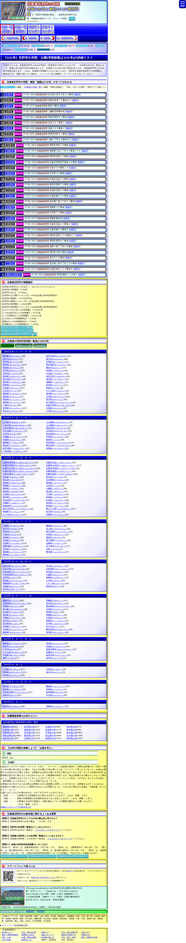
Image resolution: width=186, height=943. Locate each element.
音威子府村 (59, 405)
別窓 (30, 327)
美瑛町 (12, 606)
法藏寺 (10, 218)
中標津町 (58, 569)
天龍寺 (10, 196)
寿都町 (12, 511)
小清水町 (14, 451)
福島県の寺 (29, 730)
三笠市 (10, 649)
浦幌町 (56, 382)
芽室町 (12, 655)
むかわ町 (13, 652)
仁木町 (54, 580)
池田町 (55, 370)
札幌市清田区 (18, 465)
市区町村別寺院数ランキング (14, 327)
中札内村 (15, 569)
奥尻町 (13, 399)
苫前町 (13, 549)
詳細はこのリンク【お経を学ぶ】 (16, 807)
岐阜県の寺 (71, 738)
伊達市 (9, 531)
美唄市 (53, 612)
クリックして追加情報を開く (15, 925)
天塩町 (12, 540)
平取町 (13, 618)
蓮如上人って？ (47, 935)
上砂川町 (16, 425)
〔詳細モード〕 (7, 87)
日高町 (55, 609)
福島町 (56, 621)
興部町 (13, 402)
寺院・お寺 (6, 937)
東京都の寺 (71, 732)
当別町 (13, 543)
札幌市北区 (59, 462)
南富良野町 (60, 649)
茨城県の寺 (50, 730)
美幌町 (55, 615)
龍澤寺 (10, 252)
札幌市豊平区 (19, 471)
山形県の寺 (8, 730)
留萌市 (10, 695)
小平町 (55, 411)
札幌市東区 (17, 474)
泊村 (53, 549)
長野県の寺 (50, 738)
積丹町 (14, 497)
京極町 (14, 437)
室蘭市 (54, 652)
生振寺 (10, 168)
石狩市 (11, 373)
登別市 (12, 589)
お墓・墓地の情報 (29, 937)
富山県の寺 (50, 735)
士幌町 (55, 488)
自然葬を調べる (47, 937)
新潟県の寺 (29, 735)
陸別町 (13, 689)
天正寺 (10, 190)
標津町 (12, 488)
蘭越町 (56, 686)
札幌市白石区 (62, 465)
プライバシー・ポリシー (12, 911)
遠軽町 (13, 394)
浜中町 (56, 603)
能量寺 (10, 207)
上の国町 (58, 425)
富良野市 (11, 624)
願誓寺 (8, 100)
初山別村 (15, 500)
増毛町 (55, 643)
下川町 (56, 494)
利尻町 (55, 689)
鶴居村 (54, 537)
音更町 (13, 408)
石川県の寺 (71, 735)
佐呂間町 (56, 480)
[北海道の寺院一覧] (33, 87)
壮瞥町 (56, 514)
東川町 (14, 609)
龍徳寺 (10, 258)
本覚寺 (10, 235)
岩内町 (13, 376)
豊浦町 (13, 552)
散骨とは (45, 932)
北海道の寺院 (20, 50)
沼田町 (12, 586)
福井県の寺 (8, 738)
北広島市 (57, 431)
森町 (9, 658)
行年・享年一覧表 (68, 937)
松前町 (56, 646)
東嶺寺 (10, 201)
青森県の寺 (8, 727)
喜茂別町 (57, 434)
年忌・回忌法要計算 (69, 932)
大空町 (56, 396)
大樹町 (12, 526)
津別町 (12, 537)
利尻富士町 (16, 692)
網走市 (54, 368)
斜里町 (55, 497)
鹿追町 (13, 483)
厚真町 (12, 368)
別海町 (13, 626)
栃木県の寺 (71, 730)
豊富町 (13, 555)
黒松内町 (59, 445)
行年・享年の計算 (29, 932)
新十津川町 (17, 509)
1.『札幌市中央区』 (12, 38)
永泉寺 (8, 94)
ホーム (72, 18)
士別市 (53, 486)
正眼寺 (10, 156)
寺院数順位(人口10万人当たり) (15, 330)
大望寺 (10, 184)
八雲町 (12, 669)
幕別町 (13, 643)
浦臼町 (56, 379)
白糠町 (13, 503)
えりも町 (56, 391)
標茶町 (13, 486)
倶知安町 (58, 442)
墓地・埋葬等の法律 (89, 937)
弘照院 (8, 123)
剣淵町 (56, 448)
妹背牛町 (57, 655)
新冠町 (14, 580)
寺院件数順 (40, 345)
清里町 (13, 440)
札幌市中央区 (19, 468)
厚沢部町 (57, 365)
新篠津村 (14, 506)
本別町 (56, 632)
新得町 (56, 506)
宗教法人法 (85, 935)
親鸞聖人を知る (28, 935)
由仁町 (54, 672)
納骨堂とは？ (27, 940)
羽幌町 (55, 600)
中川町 (56, 566)
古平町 (56, 624)
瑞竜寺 (10, 145)
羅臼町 (12, 686)
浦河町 (13, 382)
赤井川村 (57, 356)
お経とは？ (85, 932)
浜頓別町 (16, 603)
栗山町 (13, 445)
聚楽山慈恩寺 (14, 275)
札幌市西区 (59, 471)
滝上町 (57, 529)
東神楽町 (59, 606)
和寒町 (56, 706)
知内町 (56, 503)
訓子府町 (15, 448)
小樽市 (10, 405)
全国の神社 (38, 46)
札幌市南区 (60, 474)
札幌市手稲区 (61, 468)
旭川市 (55, 359)
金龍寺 (8, 106)
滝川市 (11, 529)
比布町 (12, 612)
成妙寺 (10, 151)
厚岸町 (13, 365)
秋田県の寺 (71, 727)
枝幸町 (55, 385)
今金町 (56, 373)
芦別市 (11, 362)
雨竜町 (13, 385)
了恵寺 (10, 263)
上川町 (13, 422)
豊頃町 (56, 552)
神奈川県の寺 (9, 735)
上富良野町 (16, 428)
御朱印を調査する (68, 935)
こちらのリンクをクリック (47, 830)
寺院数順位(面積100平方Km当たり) (16, 333)
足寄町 (56, 362)
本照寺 (10, 241)
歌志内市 (13, 379)
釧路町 (12, 442)
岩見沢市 (56, 376)
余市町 (12, 675)
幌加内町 (58, 629)
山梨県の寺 (29, 738)
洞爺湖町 (14, 546)
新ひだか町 (59, 509)
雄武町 (12, 396)
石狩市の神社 (82, 46)
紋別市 (54, 658)
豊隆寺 (10, 224)
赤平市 (11, 359)
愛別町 (13, 356)
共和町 (56, 437)
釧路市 (53, 440)
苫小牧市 (56, 546)
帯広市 (11, 411)
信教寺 (8, 139)
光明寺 (8, 111)
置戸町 (55, 399)
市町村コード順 (23, 345)
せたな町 (13, 514)
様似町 (12, 477)
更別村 (55, 477)
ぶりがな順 (7, 345)
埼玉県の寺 (29, 732)
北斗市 (53, 626)
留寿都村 (55, 692)
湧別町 (13, 672)
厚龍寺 (8, 117)
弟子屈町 (57, 540)
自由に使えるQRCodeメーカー (43, 877)
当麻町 (55, 543)
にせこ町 (56, 583)
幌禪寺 (10, 229)
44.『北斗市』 (46, 38)
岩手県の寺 (29, 727)
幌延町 (13, 632)
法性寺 (10, 213)
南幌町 (56, 577)
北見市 (10, 434)
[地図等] (77, 94)
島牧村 (12, 491)
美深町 (12, 615)
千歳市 (10, 534)
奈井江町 (13, 566)
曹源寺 (10, 173)
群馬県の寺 (8, 732)
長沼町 (56, 572)
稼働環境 (30, 911)
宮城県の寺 (50, 727)
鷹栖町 (55, 526)
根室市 (53, 586)
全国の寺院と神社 (11, 46)
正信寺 (10, 162)
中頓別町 (16, 572)
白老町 (56, 500)
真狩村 (12, 646)
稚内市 (12, 706)
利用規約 (41, 911)
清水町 (55, 491)
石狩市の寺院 (43, 50)
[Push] (18, 94)
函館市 (11, 600)
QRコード (71, 871)
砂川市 (54, 511)
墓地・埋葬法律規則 (10, 935)
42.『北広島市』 (31, 38)
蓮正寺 (10, 269)
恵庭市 (53, 388)
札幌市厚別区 (19, 462)
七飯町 (55, 575)
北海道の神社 (60, 46)
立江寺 (10, 246)
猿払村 (12, 480)
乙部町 (55, 408)
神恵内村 (57, 428)
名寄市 (10, 577)
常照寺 (8, 134)
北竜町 (14, 629)
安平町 (12, 370)
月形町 (56, 534)
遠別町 (56, 394)
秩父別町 (58, 531)
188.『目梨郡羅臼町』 (66, 38)
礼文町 (55, 695)
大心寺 (10, 179)
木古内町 (14, 431)
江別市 (10, 391)
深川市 (11, 621)
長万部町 (59, 402)
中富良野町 (16, 575)
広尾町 (55, 618)
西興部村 (15, 583)
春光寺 (8, 128)
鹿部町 (55, 483)
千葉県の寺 (50, 732)
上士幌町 (58, 422)
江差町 (12, 388)
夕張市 (54, 669)
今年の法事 (6, 940)
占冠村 (13, 494)
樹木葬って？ (7, 932)
